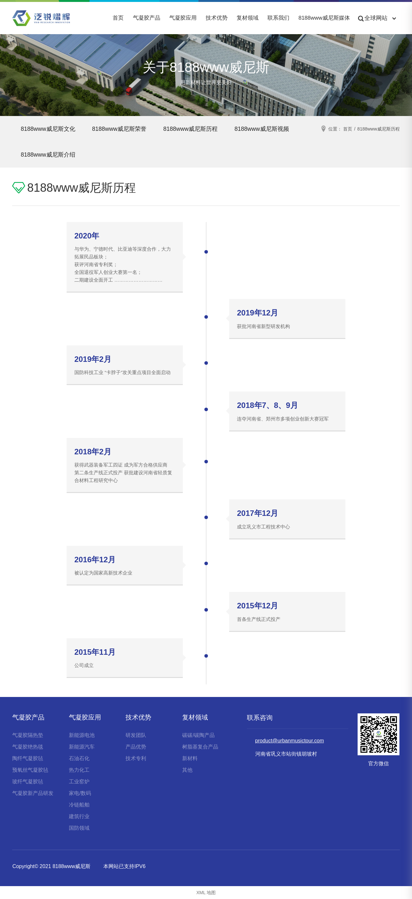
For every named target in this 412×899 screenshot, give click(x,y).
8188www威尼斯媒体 (324, 18)
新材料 (190, 758)
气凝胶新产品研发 (32, 793)
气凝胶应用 (183, 18)
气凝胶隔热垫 (27, 735)
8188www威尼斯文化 (49, 129)
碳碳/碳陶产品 (198, 735)
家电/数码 (80, 793)
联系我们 (278, 18)
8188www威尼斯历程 (197, 129)
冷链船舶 (79, 804)
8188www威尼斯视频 (49, 154)
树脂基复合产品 (200, 746)
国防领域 (79, 828)
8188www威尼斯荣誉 (123, 129)
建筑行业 (79, 816)
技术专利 (136, 758)
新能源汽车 (82, 746)
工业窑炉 (79, 781)
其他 (187, 770)
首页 (118, 18)
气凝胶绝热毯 (27, 746)
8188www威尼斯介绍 (123, 154)
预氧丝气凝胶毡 (30, 770)
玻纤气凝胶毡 (27, 781)
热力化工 (79, 770)
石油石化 (79, 758)
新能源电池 (82, 735)
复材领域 (247, 18)
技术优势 (217, 18)
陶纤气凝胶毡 (27, 758)
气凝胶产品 (146, 18)
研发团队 (136, 735)
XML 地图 (206, 892)
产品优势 (136, 746)
